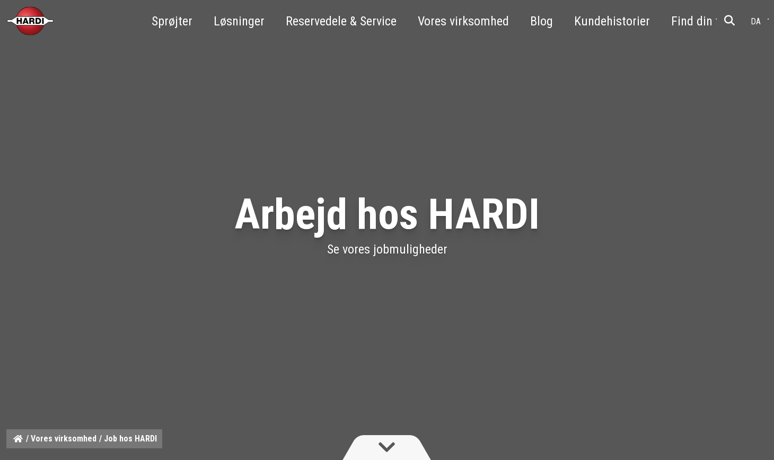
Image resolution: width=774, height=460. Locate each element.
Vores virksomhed (463, 21)
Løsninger (239, 21)
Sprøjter (172, 21)
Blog (541, 21)
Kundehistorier (612, 21)
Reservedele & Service (341, 21)
